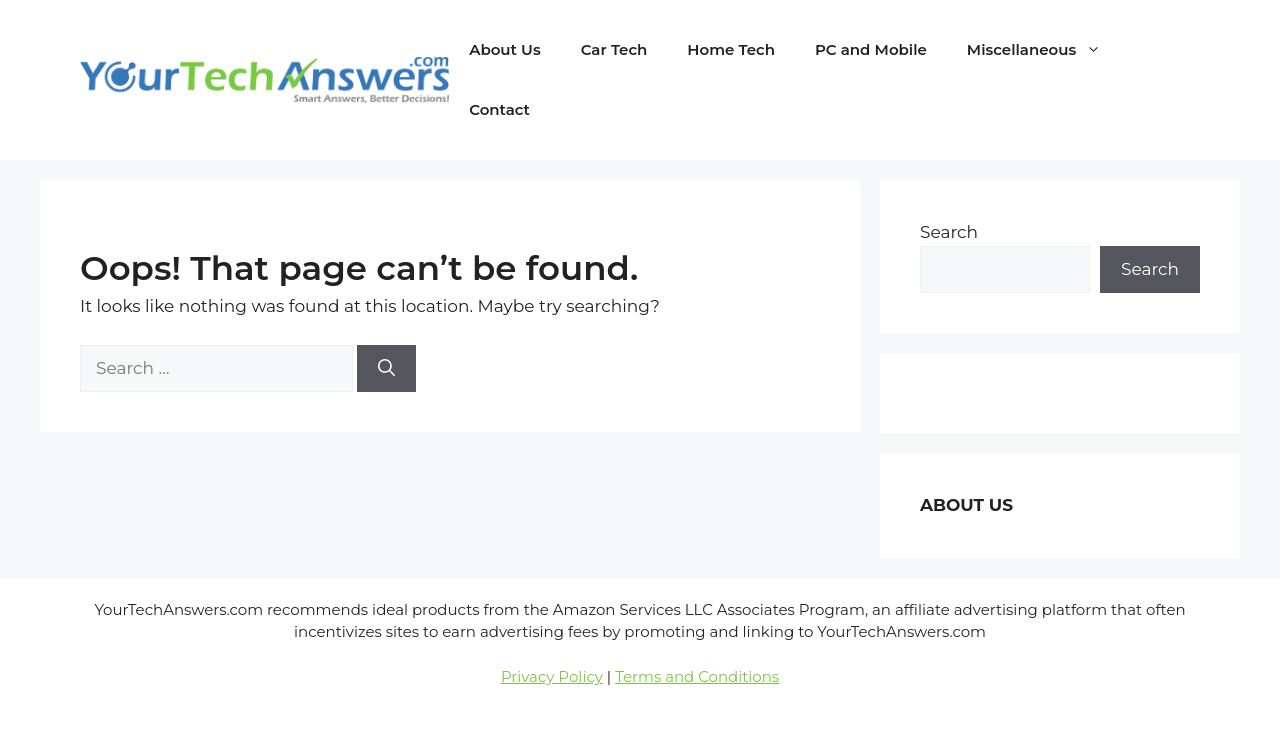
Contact (499, 109)
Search (949, 232)
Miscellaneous (1044, 50)
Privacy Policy (552, 676)
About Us (504, 49)
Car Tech (614, 49)
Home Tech (731, 49)
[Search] (386, 369)
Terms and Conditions (697, 676)
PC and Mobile (871, 49)
